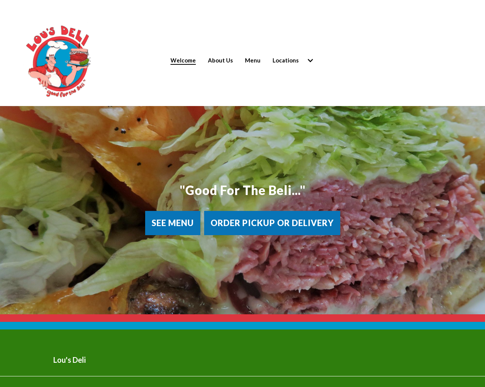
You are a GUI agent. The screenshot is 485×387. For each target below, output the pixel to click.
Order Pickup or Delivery (272, 223)
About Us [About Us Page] (220, 60)
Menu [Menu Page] (252, 60)
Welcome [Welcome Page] (183, 60)
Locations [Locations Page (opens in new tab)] (286, 60)
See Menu (173, 223)
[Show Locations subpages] (310, 60)
